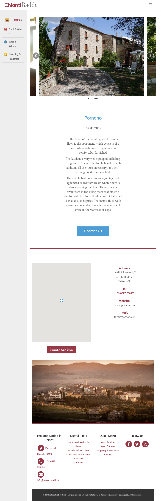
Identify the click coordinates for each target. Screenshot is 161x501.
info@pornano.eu (124, 317)
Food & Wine (107, 442)
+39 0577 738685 (124, 293)
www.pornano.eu (125, 305)
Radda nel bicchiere (78, 450)
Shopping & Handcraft (107, 450)
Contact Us (93, 231)
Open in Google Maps (61, 349)
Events (107, 454)
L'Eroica (79, 462)
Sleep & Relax (107, 446)
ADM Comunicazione (136, 495)
